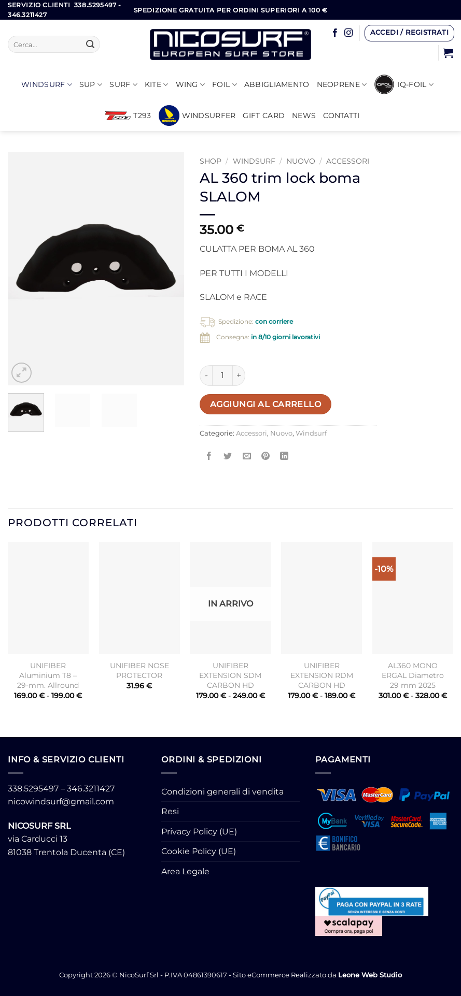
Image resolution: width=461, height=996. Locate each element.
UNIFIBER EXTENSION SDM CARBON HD (230, 675)
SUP (90, 85)
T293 (128, 115)
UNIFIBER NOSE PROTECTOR (139, 670)
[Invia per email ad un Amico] (246, 456)
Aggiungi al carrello (265, 404)
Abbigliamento (277, 84)
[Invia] (90, 44)
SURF (123, 85)
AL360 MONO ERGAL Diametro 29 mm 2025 (413, 675)
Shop (210, 161)
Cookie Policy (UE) (198, 851)
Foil (224, 85)
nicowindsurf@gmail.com (61, 801)
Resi (170, 811)
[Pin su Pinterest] (265, 456)
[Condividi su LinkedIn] (283, 456)
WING (190, 85)
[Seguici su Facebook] (335, 33)
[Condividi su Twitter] (227, 456)
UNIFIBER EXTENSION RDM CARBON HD (321, 675)
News (304, 115)
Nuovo (300, 161)
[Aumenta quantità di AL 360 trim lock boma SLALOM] (239, 375)
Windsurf (46, 85)
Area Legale (185, 871)
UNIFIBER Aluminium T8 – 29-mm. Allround (48, 675)
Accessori (347, 161)
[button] (409, 33)
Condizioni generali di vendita (222, 792)
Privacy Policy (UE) (199, 831)
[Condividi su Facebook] (209, 456)
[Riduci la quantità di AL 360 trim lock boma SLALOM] (206, 375)
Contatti (341, 115)
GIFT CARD (264, 115)
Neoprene (342, 85)
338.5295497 (33, 788)
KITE (157, 85)
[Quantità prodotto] (222, 375)
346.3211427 (91, 788)
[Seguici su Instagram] (348, 33)
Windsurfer (197, 115)
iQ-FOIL (404, 84)
